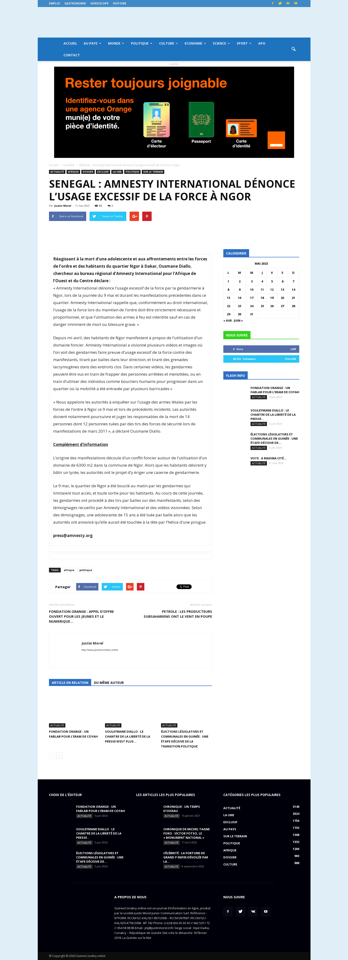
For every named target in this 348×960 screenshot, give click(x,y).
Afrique (73, 171)
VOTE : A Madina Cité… (269, 458)
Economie (195, 43)
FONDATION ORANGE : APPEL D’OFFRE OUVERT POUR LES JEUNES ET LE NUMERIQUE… (81, 616)
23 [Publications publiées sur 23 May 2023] (239, 306)
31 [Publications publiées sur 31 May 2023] (251, 314)
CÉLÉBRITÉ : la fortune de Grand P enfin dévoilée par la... (185, 857)
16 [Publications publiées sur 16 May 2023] (239, 298)
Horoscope (99, 3)
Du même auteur (109, 682)
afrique (69, 570)
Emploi (54, 3)
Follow (290, 359)
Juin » (238, 320)
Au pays (92, 43)
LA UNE (117, 171)
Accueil (70, 43)
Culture (168, 43)
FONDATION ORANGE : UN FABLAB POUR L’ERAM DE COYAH (275, 390)
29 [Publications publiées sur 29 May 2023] (228, 314)
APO (261, 43)
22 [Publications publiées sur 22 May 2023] (228, 306)
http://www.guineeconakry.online (100, 649)
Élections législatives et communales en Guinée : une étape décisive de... (274, 438)
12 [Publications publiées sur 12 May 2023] (271, 289)
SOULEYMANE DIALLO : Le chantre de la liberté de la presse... (273, 414)
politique (85, 570)
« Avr (227, 320)
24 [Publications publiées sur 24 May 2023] (251, 306)
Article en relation (70, 682)
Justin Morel (62, 205)
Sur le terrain (153, 171)
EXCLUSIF (103, 171)
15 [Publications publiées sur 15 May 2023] (228, 298)
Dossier (88, 171)
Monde (116, 43)
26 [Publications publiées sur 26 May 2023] (271, 306)
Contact (72, 55)
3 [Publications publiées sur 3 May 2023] (252, 281)
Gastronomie (75, 3)
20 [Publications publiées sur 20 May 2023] (282, 298)
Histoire (119, 3)
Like (293, 349)
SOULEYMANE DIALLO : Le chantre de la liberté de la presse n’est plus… (127, 736)
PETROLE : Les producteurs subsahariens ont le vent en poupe (178, 614)
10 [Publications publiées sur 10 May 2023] (251, 289)
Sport (244, 43)
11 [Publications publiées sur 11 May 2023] (262, 289)
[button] (293, 49)
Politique (141, 43)
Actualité (57, 171)
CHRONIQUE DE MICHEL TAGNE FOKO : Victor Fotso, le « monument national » (186, 833)
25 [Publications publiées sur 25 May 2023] (262, 306)
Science (221, 43)
